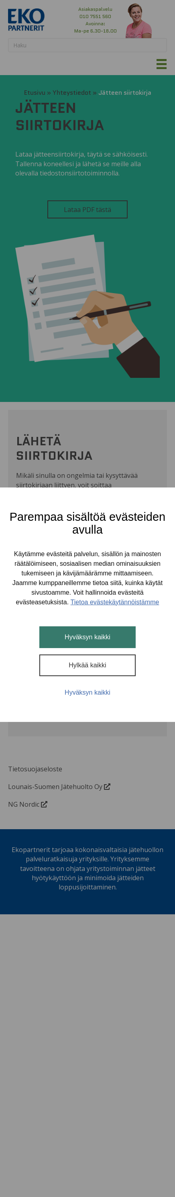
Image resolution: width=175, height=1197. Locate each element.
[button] (117, 20)
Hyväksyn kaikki (87, 637)
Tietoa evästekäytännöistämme (115, 602)
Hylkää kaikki (87, 665)
